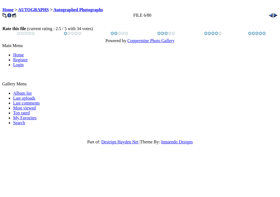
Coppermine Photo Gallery (150, 40)
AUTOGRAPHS (33, 9)
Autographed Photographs (78, 9)
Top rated (21, 113)
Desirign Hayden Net (119, 142)
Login (18, 64)
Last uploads (24, 98)
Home (8, 9)
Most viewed (24, 108)
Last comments (26, 103)
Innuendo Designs (177, 142)
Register (20, 59)
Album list (22, 93)
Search (19, 122)
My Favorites (25, 117)
